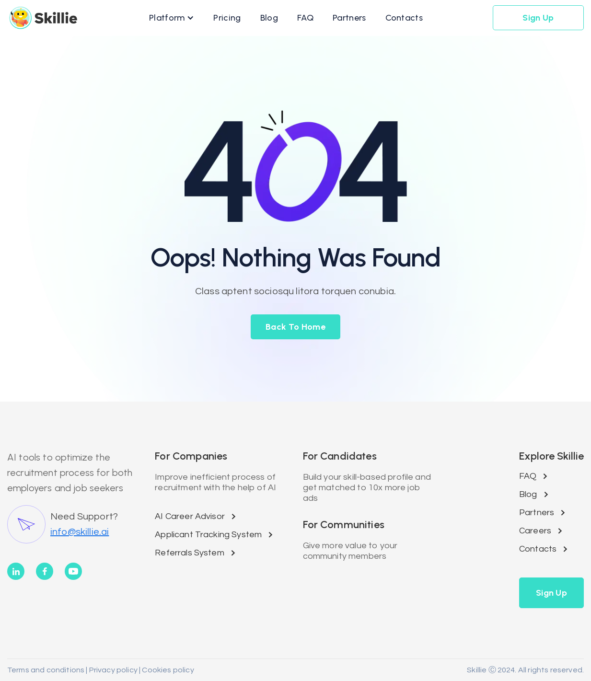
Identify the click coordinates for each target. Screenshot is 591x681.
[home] (43, 17)
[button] (171, 17)
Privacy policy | (114, 670)
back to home (295, 327)
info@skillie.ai (79, 532)
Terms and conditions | (47, 670)
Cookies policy (167, 670)
